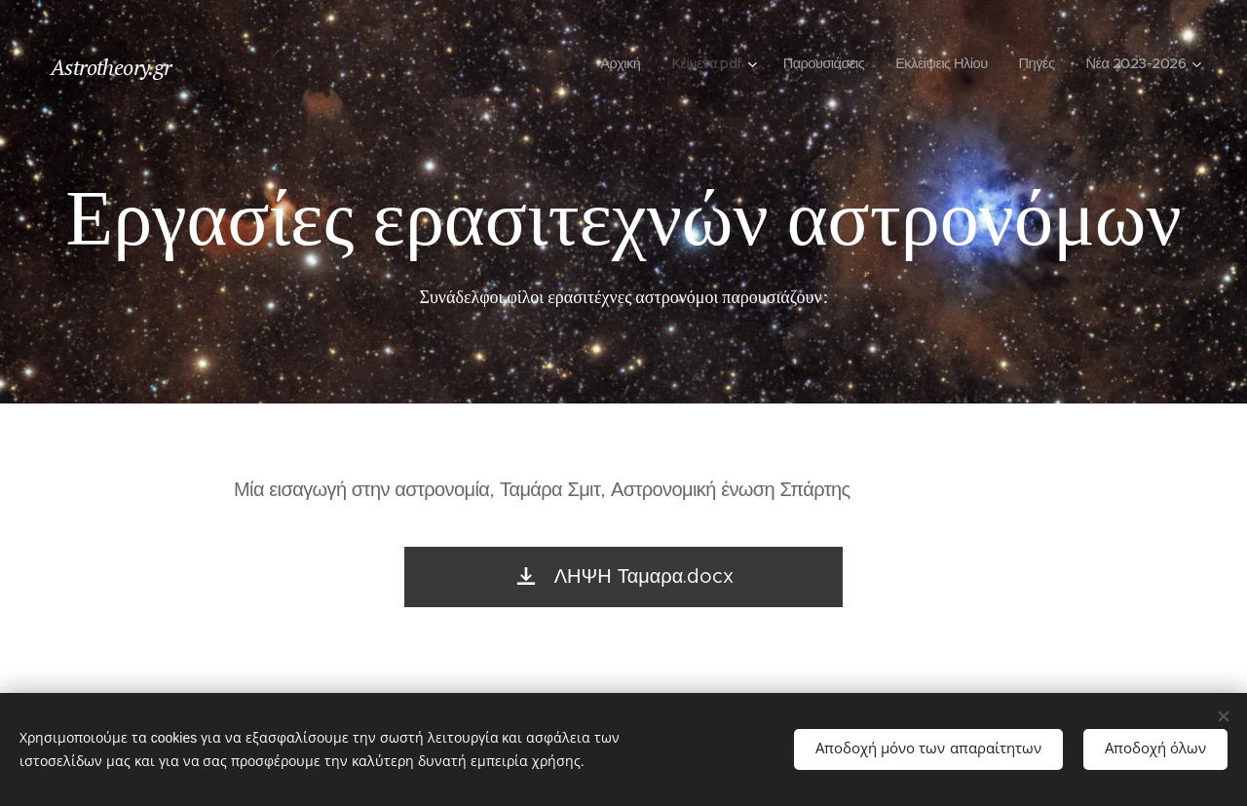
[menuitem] (594, 63)
